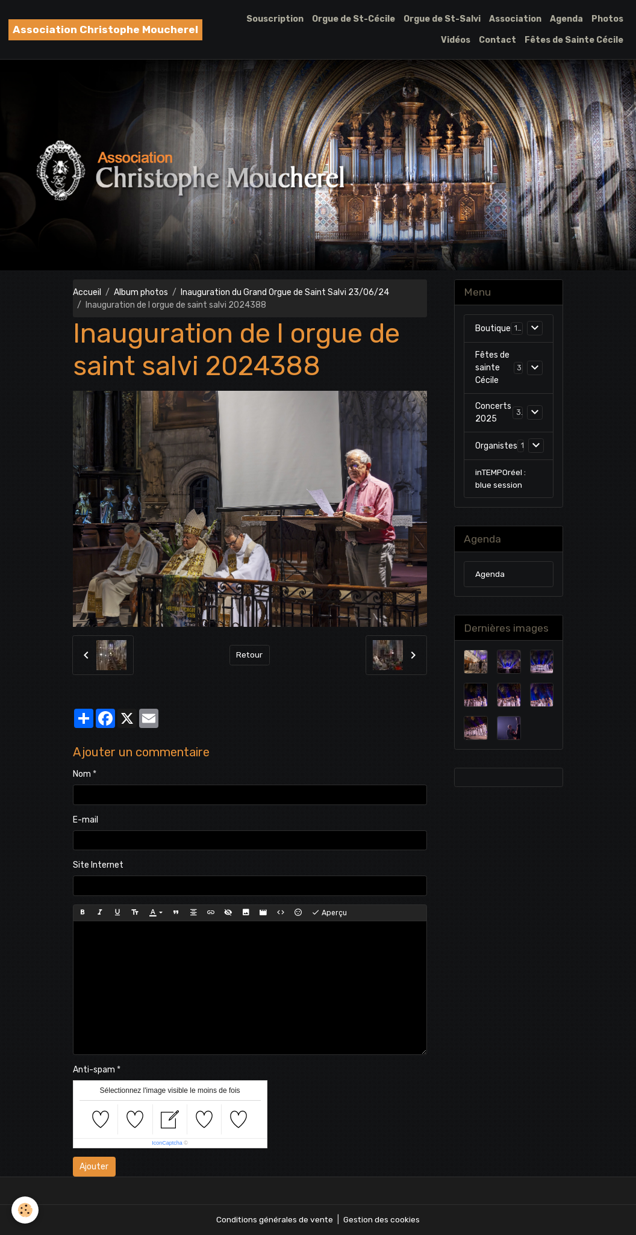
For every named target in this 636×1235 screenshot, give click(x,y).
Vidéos (455, 40)
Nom (82, 774)
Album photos (141, 292)
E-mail (85, 820)
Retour (249, 655)
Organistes (496, 446)
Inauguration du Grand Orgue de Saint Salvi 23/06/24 (285, 292)
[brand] (105, 29)
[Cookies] (25, 1210)
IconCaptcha (167, 1143)
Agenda (566, 19)
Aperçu (329, 912)
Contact (497, 40)
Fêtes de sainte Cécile (492, 368)
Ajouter (94, 1167)
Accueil (87, 292)
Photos (607, 19)
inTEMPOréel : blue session (500, 479)
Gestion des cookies (382, 1220)
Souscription (275, 19)
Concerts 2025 (493, 413)
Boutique (493, 329)
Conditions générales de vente (274, 1220)
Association (515, 19)
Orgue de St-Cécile (353, 19)
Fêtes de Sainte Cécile (574, 40)
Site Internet (98, 865)
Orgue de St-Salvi (442, 19)
